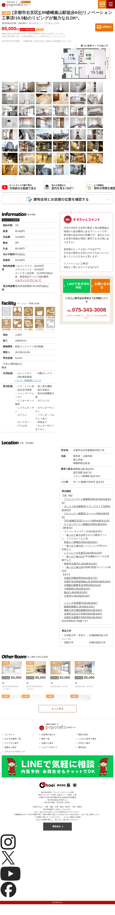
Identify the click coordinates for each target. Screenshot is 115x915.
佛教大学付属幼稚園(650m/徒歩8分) (83, 612)
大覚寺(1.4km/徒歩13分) (77, 597)
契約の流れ (83, 736)
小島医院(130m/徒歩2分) (77, 590)
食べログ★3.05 (74, 569)
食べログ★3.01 (74, 547)
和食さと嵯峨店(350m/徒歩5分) (80, 543)
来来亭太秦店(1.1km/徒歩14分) (80, 565)
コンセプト (9, 736)
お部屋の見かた (48, 736)
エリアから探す (11, 745)
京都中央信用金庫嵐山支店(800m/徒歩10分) (87, 583)
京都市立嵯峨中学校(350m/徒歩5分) (83, 619)
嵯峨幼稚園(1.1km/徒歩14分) (79, 608)
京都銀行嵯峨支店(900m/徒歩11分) (82, 586)
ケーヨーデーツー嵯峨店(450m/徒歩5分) (85, 526)
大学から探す (84, 745)
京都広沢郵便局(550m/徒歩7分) (80, 579)
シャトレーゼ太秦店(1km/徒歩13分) (83, 554)
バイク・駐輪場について (28, 382)
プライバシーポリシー (14, 753)
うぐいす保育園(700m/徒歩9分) (80, 604)
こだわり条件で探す (87, 741)
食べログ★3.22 (74, 536)
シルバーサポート (49, 749)
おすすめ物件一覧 (12, 741)
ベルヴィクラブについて (28, 282)
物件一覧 (45, 741)
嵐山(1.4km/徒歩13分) (75, 594)
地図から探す (10, 749)
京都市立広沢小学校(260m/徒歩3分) (83, 615)
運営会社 (82, 749)
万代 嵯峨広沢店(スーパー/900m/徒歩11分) (87, 522)
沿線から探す (47, 745)
